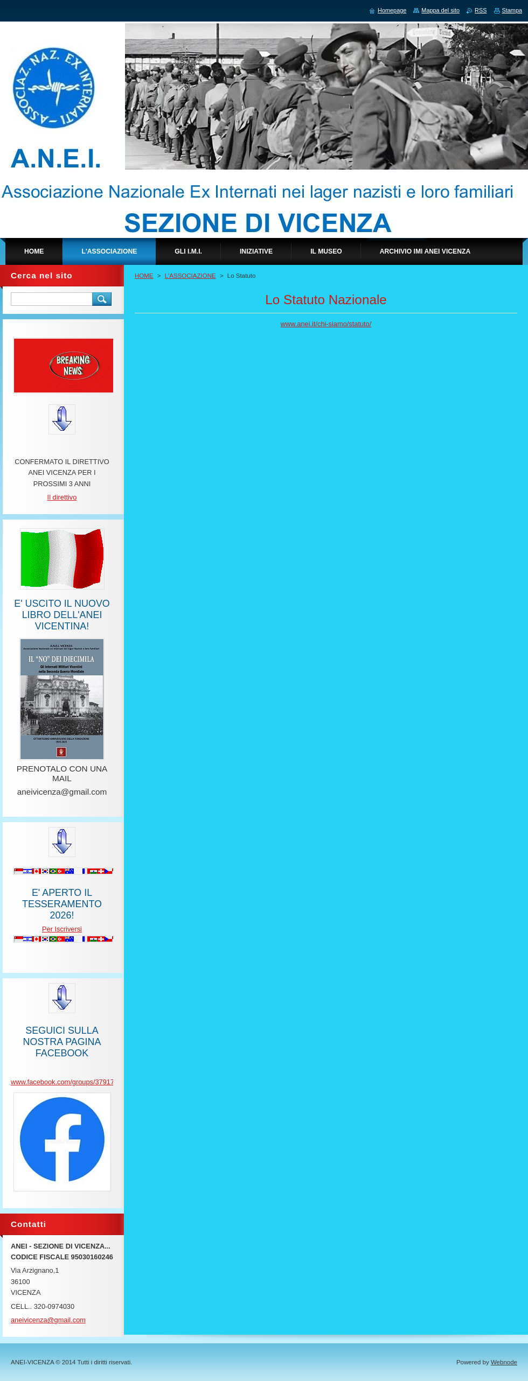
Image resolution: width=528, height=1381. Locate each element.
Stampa (512, 10)
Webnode (504, 1362)
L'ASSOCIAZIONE (190, 275)
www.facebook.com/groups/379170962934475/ (83, 1082)
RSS (481, 10)
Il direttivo (62, 497)
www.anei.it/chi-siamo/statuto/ (326, 324)
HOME (144, 275)
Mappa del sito (440, 10)
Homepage (392, 10)
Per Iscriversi (62, 929)
